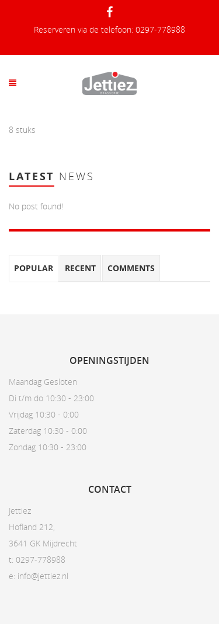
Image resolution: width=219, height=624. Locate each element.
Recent (80, 268)
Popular (33, 268)
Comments (131, 268)
